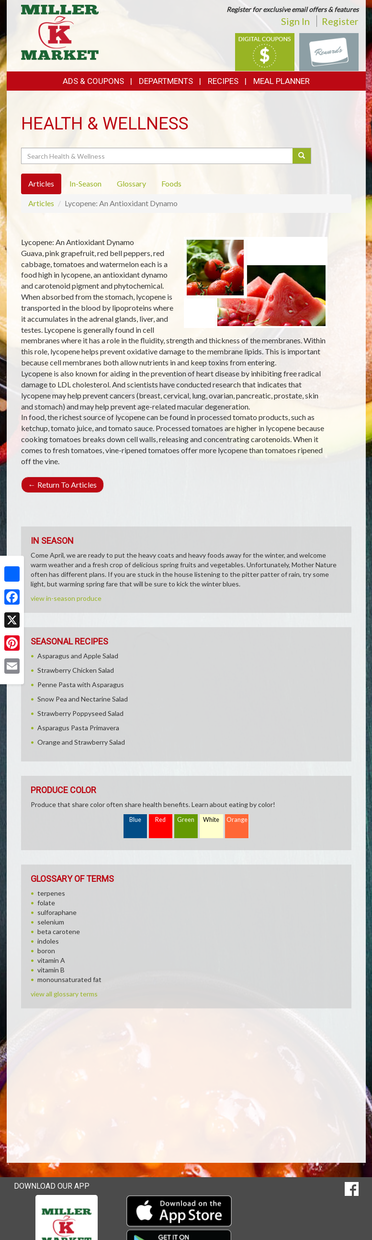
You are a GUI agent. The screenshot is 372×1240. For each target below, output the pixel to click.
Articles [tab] (41, 183)
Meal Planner (281, 81)
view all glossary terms (64, 994)
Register (340, 21)
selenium (50, 922)
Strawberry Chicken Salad (75, 670)
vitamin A (51, 960)
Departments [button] (166, 81)
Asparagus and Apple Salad (77, 656)
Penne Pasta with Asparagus (80, 684)
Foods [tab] (171, 183)
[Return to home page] (60, 31)
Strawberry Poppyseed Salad (80, 713)
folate (46, 903)
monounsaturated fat (69, 979)
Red (160, 819)
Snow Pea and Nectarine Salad (82, 699)
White (211, 819)
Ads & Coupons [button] (93, 81)
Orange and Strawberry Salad (81, 742)
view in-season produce (66, 598)
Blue (135, 819)
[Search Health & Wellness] (157, 156)
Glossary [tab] (131, 183)
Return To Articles (62, 484)
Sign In (295, 21)
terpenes (51, 893)
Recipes (223, 81)
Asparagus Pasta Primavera (78, 728)
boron (46, 951)
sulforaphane (57, 912)
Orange (237, 819)
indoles (48, 941)
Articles (41, 203)
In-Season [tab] (85, 183)
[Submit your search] (302, 156)
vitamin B (51, 970)
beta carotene (58, 931)
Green (185, 819)
